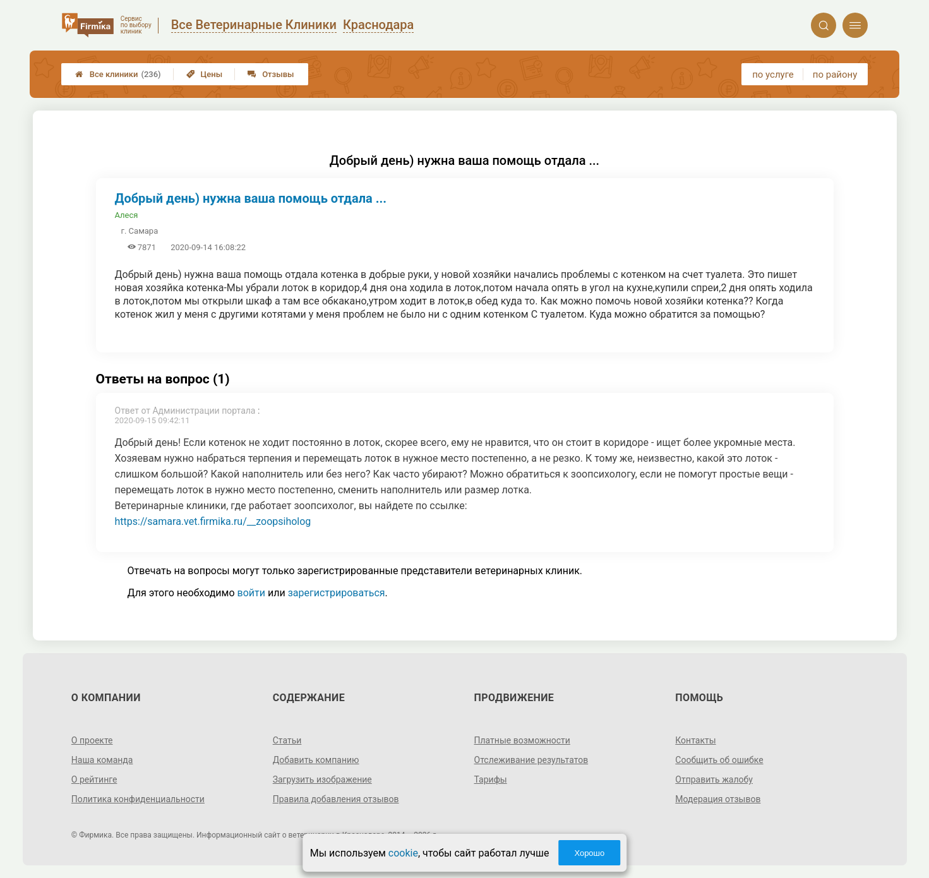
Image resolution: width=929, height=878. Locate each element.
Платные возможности (522, 740)
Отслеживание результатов (531, 760)
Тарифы (490, 779)
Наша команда (102, 760)
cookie (403, 853)
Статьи (287, 740)
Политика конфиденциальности (138, 799)
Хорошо (589, 853)
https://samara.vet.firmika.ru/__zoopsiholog (213, 521)
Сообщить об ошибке (719, 760)
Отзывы (271, 74)
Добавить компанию (316, 760)
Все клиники (118, 74)
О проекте (92, 740)
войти (251, 593)
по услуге (773, 74)
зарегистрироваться (336, 593)
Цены (204, 74)
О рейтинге (94, 779)
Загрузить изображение (322, 779)
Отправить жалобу (714, 779)
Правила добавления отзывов (336, 799)
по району (835, 74)
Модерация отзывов (717, 799)
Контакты (695, 740)
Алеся (126, 215)
